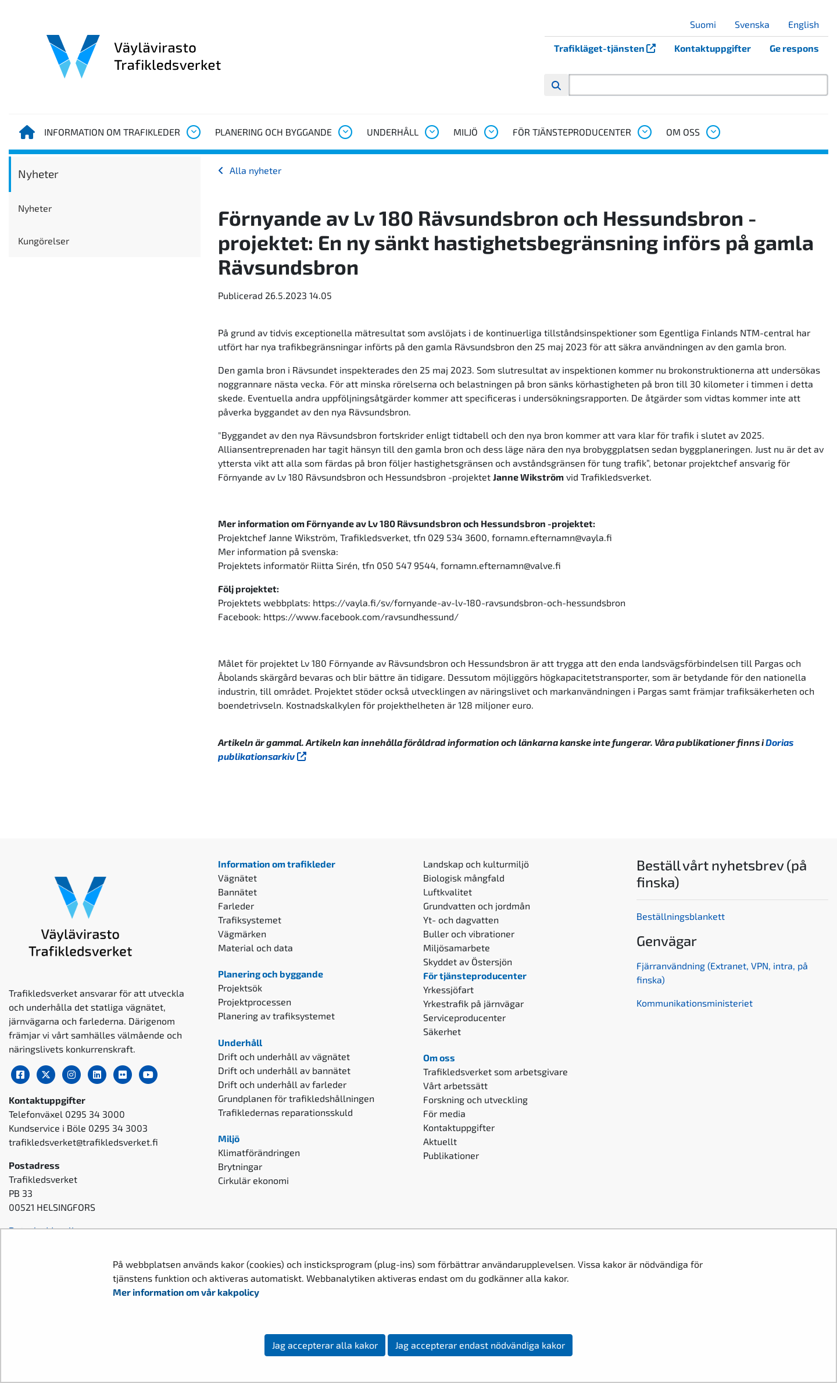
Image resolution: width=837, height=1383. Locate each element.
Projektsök (240, 987)
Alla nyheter (255, 170)
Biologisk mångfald (464, 877)
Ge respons (794, 48)
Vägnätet (237, 877)
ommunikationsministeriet (697, 1002)
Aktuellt (440, 1141)
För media (444, 1113)
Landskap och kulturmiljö (476, 863)
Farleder (236, 905)
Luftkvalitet (447, 891)
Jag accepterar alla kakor (325, 1344)
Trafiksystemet (249, 919)
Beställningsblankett (681, 916)
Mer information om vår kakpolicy (187, 1291)
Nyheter (38, 173)
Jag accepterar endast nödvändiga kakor (480, 1344)
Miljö (465, 131)
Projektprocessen (254, 1001)
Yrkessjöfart (448, 989)
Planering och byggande (273, 131)
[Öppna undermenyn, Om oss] (712, 132)
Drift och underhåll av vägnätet (284, 1056)
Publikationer (451, 1155)
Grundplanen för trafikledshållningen (296, 1098)
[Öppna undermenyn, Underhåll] (431, 132)
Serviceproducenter (464, 1017)
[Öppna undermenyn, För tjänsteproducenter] (644, 132)
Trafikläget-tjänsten (609, 48)
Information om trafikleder (112, 131)
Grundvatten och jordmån (476, 905)
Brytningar (240, 1166)
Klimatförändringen (259, 1152)
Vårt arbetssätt (455, 1085)
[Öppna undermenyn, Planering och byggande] (344, 132)
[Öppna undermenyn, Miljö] (490, 132)
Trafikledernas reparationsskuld (285, 1112)
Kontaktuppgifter (712, 48)
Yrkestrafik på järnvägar (473, 1003)
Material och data (255, 947)
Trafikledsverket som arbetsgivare (495, 1071)
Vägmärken (242, 933)
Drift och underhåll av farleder (282, 1084)
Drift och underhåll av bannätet (284, 1070)
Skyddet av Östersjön (467, 961)
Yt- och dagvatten (461, 919)
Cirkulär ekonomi (253, 1180)
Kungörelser (43, 240)
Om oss (683, 131)
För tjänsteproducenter (572, 131)
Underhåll (393, 131)
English (808, 24)
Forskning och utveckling (475, 1099)
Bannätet (237, 891)
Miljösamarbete (456, 947)
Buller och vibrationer (468, 933)
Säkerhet (442, 1031)
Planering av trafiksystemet (276, 1015)
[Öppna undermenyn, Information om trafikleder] (193, 132)
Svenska (756, 24)
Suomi (707, 24)
